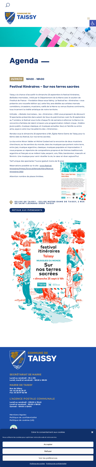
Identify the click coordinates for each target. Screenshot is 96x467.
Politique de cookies (37, 464)
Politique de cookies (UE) (22, 420)
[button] (93, 23)
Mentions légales (18, 415)
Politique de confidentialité (56, 464)
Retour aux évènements (27, 210)
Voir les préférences (48, 458)
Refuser (48, 451)
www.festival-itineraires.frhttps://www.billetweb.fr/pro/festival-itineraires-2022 (32, 169)
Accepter (48, 444)
